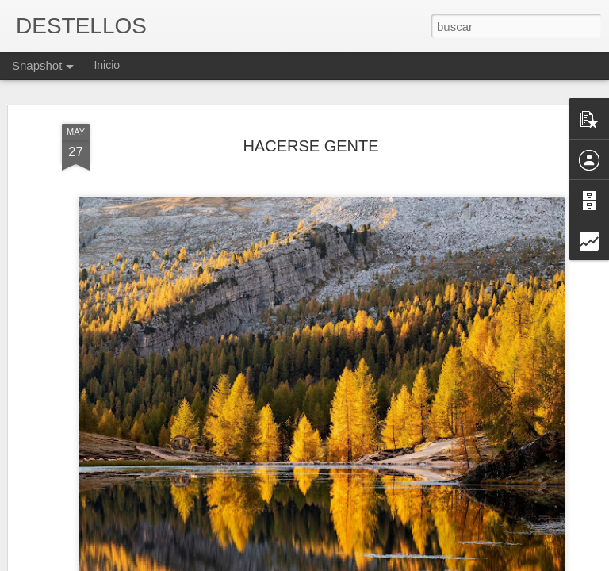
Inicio (107, 65)
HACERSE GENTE (310, 123)
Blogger (366, 562)
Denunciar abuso (419, 562)
